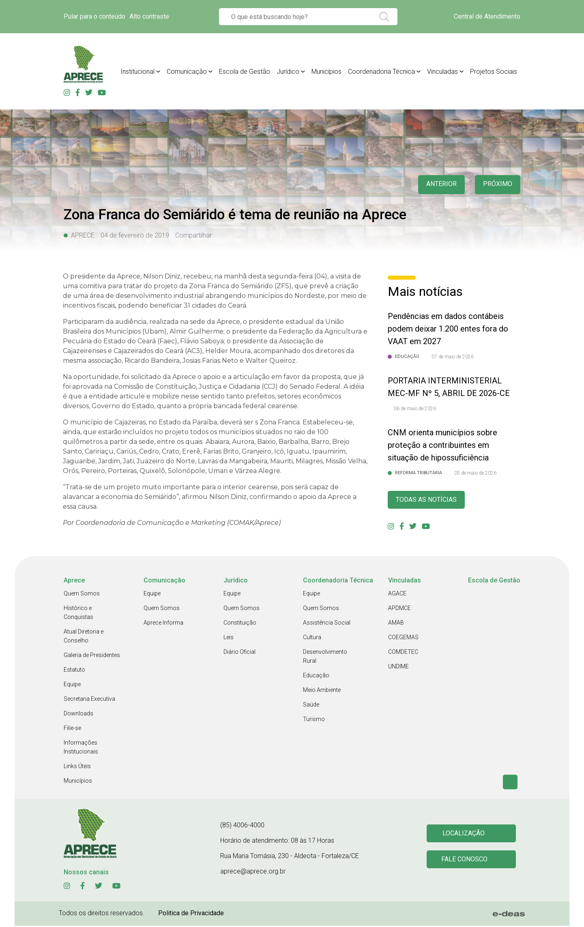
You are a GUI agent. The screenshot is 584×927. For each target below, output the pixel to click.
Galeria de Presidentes (92, 656)
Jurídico (288, 71)
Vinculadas (442, 71)
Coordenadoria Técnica (381, 71)
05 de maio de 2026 (475, 473)
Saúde (311, 705)
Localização (464, 834)
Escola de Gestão (244, 71)
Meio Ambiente (322, 691)
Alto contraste (149, 16)
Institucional (137, 71)
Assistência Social (326, 624)
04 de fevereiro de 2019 (135, 235)
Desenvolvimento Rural (325, 657)
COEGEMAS (403, 638)
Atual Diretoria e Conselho (83, 637)
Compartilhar (193, 235)
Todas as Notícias (429, 500)
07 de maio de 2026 (453, 357)
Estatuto (74, 671)
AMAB (396, 624)
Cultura (312, 638)
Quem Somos (82, 594)
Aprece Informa (163, 624)
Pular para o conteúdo (94, 16)
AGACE (397, 594)
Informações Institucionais (81, 748)
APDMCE (399, 609)
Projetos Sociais (493, 71)
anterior (438, 184)
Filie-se (72, 729)
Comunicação (187, 71)
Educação (316, 676)
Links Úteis (77, 767)
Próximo (496, 184)
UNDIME (398, 667)
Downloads (78, 714)
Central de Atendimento (487, 16)
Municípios (326, 71)
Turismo (314, 720)
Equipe (72, 685)
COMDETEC (403, 653)
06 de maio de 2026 (415, 408)
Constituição (239, 624)
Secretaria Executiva (89, 700)
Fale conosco (465, 861)
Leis (228, 638)
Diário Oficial (239, 653)
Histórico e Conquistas (78, 613)
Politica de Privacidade (191, 914)
